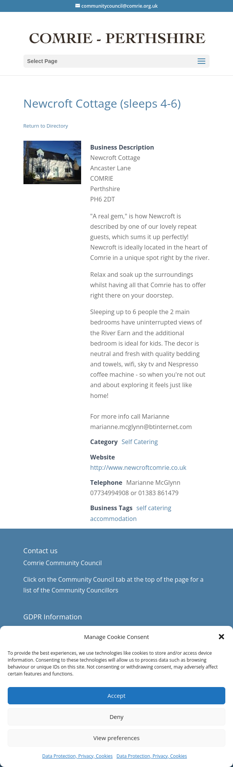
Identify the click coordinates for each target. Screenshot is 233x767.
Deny (116, 716)
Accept (117, 695)
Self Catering (139, 442)
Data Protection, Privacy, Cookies (77, 756)
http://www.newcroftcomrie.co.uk (138, 467)
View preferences (116, 738)
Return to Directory (45, 125)
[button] (221, 637)
